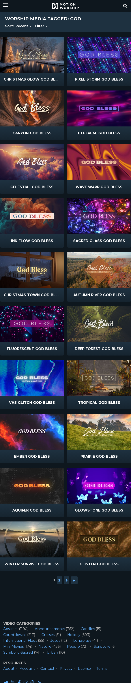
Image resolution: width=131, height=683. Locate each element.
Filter (41, 26)
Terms (101, 668)
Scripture (102, 646)
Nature (45, 646)
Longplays (82, 640)
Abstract (10, 629)
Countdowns (14, 635)
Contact (47, 668)
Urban (52, 652)
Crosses (47, 635)
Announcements (50, 629)
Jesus (55, 640)
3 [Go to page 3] (67, 580)
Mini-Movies (13, 646)
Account (27, 668)
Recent (23, 26)
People (73, 646)
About (9, 668)
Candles (88, 629)
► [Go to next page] (74, 580)
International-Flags (20, 640)
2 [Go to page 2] (59, 580)
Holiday (73, 635)
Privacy (66, 668)
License (84, 668)
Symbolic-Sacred (18, 652)
